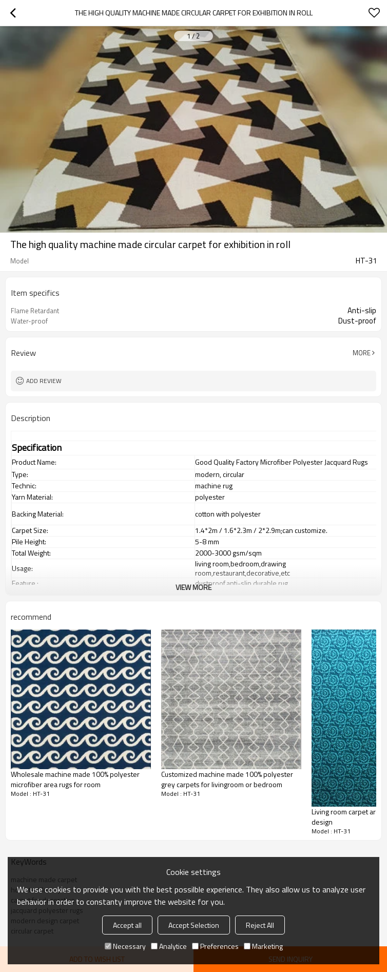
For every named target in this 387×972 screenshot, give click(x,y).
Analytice (169, 946)
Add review (44, 381)
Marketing (263, 946)
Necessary (125, 946)
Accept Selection (193, 925)
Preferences (215, 946)
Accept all (127, 925)
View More (193, 587)
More (362, 353)
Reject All (260, 925)
